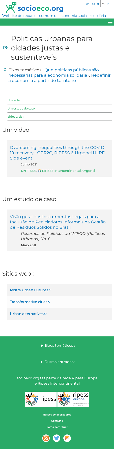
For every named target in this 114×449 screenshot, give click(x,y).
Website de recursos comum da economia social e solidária (54, 16)
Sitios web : (15, 116)
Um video (14, 100)
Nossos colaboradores (57, 414)
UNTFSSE (28, 171)
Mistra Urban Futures (29, 290)
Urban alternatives (27, 314)
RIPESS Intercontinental (61, 171)
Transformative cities (28, 302)
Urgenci (88, 171)
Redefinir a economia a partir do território (59, 77)
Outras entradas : (59, 362)
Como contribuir (57, 427)
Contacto (57, 420)
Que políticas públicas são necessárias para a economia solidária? (53, 72)
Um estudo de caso (21, 108)
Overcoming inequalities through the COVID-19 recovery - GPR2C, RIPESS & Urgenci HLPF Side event (58, 153)
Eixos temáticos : (60, 345)
